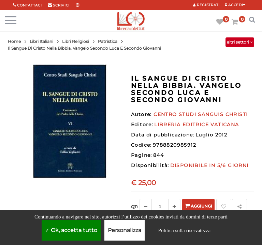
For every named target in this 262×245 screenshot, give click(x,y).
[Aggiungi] (174, 206)
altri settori (240, 42)
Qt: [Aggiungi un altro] (134, 206)
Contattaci (29, 5)
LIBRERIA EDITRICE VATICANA (196, 124)
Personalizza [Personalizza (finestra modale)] (124, 230)
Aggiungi (198, 206)
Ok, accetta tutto (71, 230)
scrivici (61, 5)
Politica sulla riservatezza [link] (184, 230)
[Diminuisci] (145, 206)
